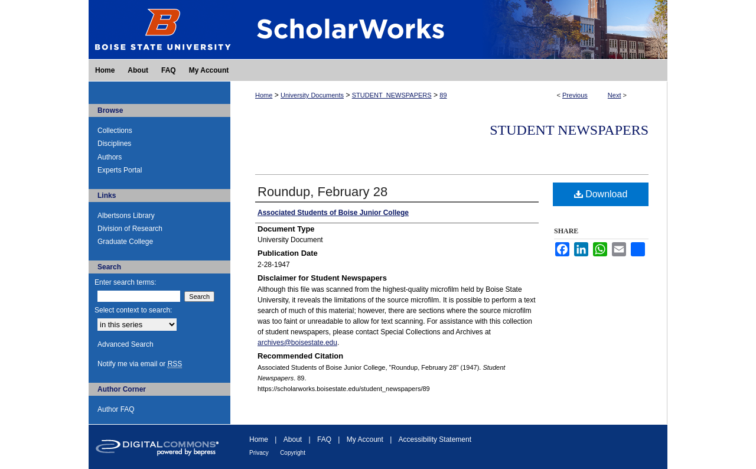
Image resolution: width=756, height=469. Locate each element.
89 (443, 95)
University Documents (312, 95)
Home (263, 95)
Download (601, 194)
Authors (109, 157)
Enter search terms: (125, 282)
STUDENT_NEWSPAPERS (392, 95)
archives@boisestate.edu (297, 342)
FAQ (324, 439)
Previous (575, 95)
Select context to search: (133, 310)
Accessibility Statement (435, 439)
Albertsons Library (126, 215)
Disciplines (114, 143)
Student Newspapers (569, 130)
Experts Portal (119, 170)
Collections (114, 130)
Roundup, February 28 (322, 191)
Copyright (292, 453)
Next (614, 95)
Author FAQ (116, 409)
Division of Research (129, 228)
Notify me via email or (139, 364)
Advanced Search (125, 344)
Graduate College (125, 241)
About (293, 439)
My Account (365, 439)
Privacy (259, 453)
